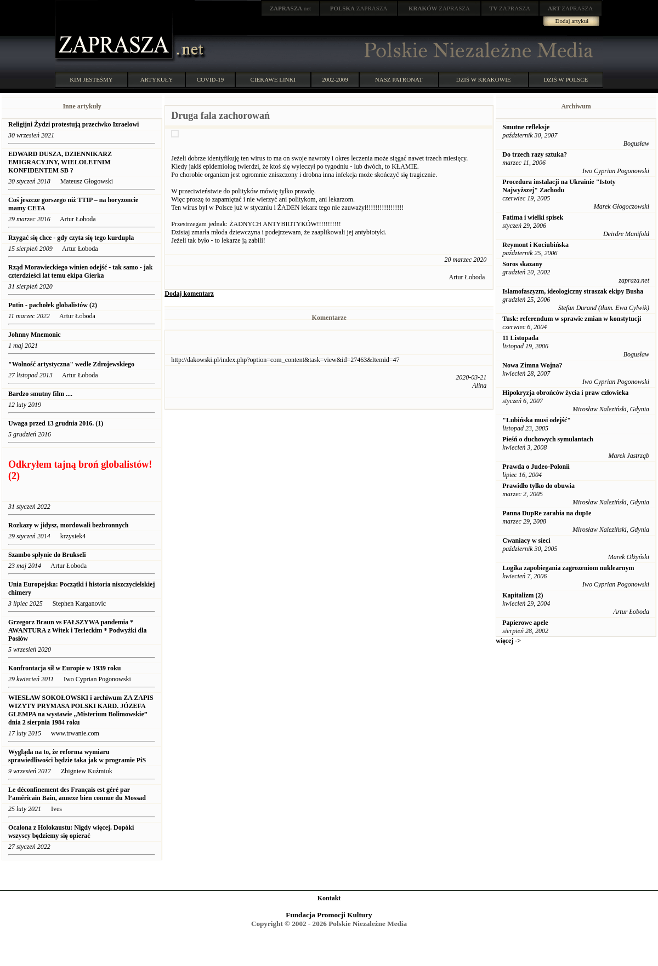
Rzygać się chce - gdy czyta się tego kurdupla (71, 238)
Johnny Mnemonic (34, 334)
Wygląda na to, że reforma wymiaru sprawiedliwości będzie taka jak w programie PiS (77, 756)
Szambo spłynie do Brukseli (47, 555)
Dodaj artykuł (572, 21)
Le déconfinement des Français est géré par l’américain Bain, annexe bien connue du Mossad (77, 794)
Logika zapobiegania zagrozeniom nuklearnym (568, 568)
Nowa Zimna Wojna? (532, 365)
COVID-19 (210, 79)
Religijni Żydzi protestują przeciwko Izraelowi (73, 124)
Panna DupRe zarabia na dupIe (546, 513)
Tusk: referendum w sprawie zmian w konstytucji (571, 319)
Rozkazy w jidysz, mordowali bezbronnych (68, 525)
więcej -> (508, 641)
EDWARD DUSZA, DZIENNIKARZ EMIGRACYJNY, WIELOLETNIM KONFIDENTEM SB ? (60, 162)
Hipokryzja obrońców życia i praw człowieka (565, 392)
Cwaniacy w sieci (526, 540)
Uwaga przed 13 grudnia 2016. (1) (55, 423)
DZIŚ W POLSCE (565, 79)
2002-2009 (335, 79)
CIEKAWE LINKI (273, 79)
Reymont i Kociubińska (535, 245)
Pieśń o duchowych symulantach (547, 439)
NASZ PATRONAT (399, 79)
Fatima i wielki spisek (532, 217)
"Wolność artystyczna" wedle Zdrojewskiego (71, 364)
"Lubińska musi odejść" (536, 420)
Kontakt (329, 898)
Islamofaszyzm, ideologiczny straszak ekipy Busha (572, 291)
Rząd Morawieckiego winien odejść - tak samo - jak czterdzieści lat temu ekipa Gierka (80, 271)
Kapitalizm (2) (522, 595)
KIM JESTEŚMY (91, 79)
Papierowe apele (525, 622)
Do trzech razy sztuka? (534, 154)
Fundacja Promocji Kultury (329, 915)
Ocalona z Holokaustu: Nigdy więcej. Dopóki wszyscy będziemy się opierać (71, 832)
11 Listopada (520, 338)
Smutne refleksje (525, 127)
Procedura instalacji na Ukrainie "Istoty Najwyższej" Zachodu (558, 186)
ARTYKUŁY (156, 79)
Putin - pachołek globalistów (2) (52, 305)
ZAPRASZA (359, 8)
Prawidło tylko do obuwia (538, 486)
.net (290, 8)
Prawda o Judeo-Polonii (536, 466)
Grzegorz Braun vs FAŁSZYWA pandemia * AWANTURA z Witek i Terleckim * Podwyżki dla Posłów (77, 630)
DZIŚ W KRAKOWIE (483, 79)
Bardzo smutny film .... (40, 394)
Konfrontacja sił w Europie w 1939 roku (64, 668)
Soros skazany (522, 264)
